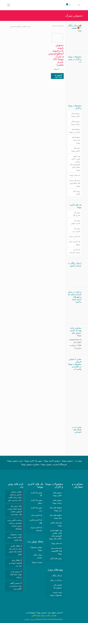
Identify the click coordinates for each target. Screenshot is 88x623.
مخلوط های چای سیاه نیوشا (76, 140)
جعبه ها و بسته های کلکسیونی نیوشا (74, 183)
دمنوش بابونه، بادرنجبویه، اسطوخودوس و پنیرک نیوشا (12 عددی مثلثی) (56, 54)
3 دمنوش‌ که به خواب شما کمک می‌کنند (16, 574)
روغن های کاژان (76, 192)
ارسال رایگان (57, 575)
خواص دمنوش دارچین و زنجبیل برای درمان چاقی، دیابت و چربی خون (15, 496)
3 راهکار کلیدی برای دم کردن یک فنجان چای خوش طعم (15, 550)
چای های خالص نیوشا (75, 149)
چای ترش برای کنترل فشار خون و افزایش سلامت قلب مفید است (15, 510)
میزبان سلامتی (29, 619)
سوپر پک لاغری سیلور (75, 221)
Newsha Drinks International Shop (49, 619)
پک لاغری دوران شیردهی (74, 251)
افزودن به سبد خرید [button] (58, 76)
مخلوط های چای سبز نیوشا (74, 130)
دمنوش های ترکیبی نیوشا (75, 122)
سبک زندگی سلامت (37, 556)
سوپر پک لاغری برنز (76, 229)
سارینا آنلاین (36, 615)
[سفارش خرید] (19, 26)
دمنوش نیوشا (42, 613)
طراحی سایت (51, 615)
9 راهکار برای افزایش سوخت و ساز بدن (15, 563)
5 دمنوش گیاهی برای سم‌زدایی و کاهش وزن (16, 586)
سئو (42, 615)
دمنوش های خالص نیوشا (75, 114)
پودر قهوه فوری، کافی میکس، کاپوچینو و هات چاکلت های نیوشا (74, 163)
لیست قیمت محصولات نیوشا (56, 593)
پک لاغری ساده (74, 236)
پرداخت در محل (56, 580)
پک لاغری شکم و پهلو (74, 243)
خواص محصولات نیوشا (36, 548)
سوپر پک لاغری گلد (76, 214)
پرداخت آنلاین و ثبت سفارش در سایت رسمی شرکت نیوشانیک (14, 524)
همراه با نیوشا (37, 562)
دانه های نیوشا (75, 175)
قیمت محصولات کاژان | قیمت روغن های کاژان (14, 537)
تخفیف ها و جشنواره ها (58, 586)
